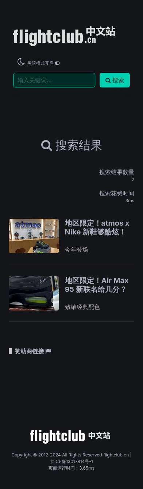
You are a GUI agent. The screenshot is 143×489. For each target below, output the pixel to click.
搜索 (114, 80)
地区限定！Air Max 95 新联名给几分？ (97, 285)
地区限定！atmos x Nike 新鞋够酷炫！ (97, 227)
